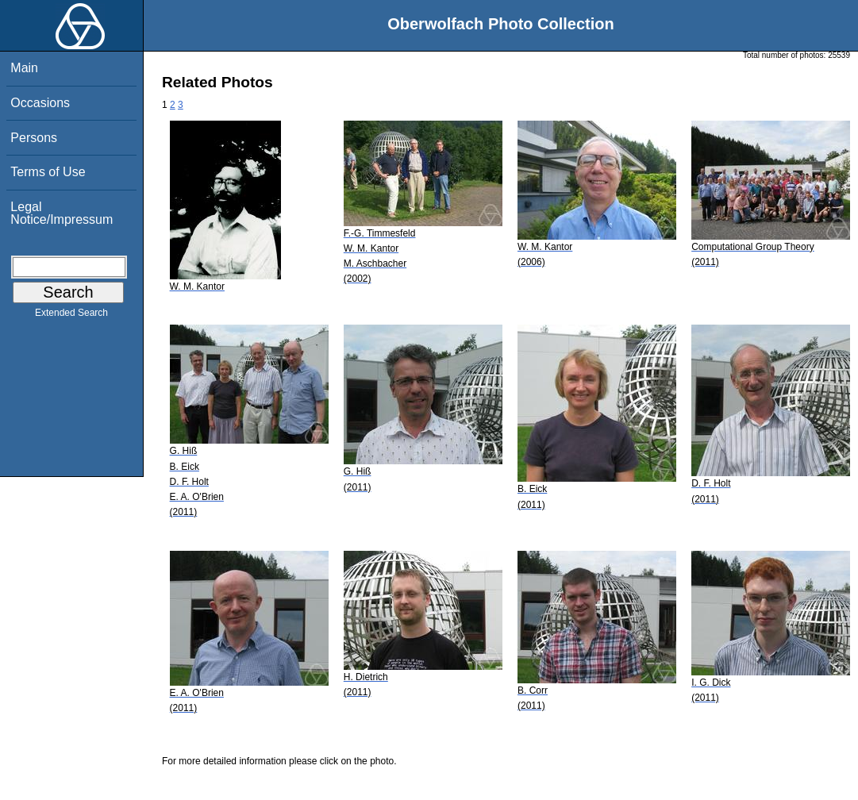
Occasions (40, 103)
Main (24, 68)
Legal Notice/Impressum (61, 213)
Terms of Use (47, 172)
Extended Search (71, 316)
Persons (33, 137)
